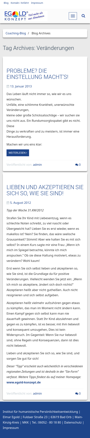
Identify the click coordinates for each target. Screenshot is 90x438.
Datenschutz (73, 422)
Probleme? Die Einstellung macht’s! (37, 74)
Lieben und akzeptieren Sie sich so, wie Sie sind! (45, 190)
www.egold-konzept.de (24, 382)
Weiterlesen (18, 152)
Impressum (37, 2)
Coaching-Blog (16, 33)
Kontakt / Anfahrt (20, 2)
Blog (6, 2)
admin (37, 165)
